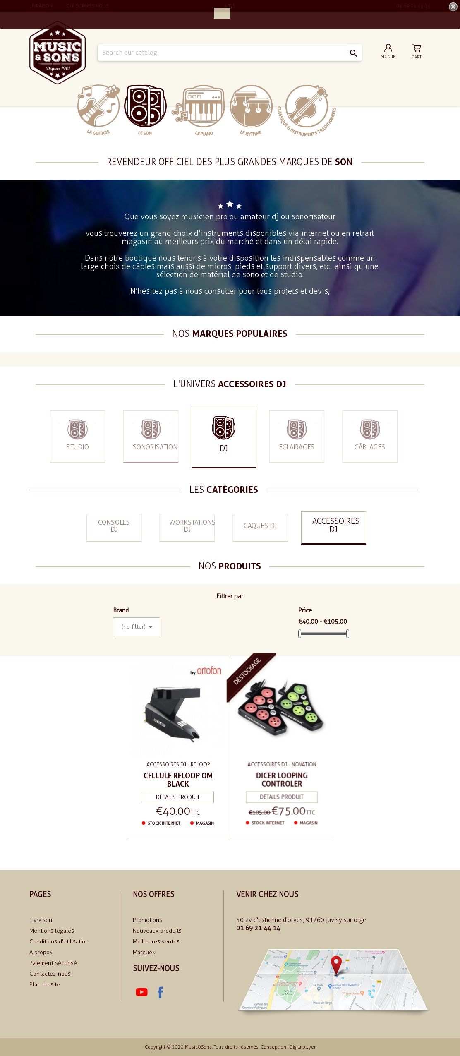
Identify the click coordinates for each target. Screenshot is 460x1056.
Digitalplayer (303, 1047)
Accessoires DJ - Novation (282, 762)
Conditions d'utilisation (59, 941)
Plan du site (44, 984)
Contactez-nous (50, 973)
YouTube (142, 992)
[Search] (230, 52)
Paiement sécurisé (53, 963)
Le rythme (251, 110)
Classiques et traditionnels (307, 110)
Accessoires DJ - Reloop (177, 764)
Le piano (198, 110)
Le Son (145, 109)
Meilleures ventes (156, 941)
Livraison (40, 920)
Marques (144, 952)
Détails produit (178, 795)
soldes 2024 (361, 109)
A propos (41, 952)
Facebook (160, 992)
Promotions (147, 920)
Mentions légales (51, 930)
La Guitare (98, 109)
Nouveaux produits (157, 930)
